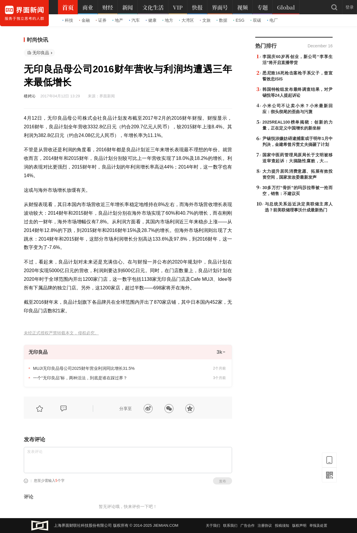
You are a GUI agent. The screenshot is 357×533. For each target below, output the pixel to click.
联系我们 (230, 525)
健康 (151, 20)
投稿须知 (282, 525)
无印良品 (40, 52)
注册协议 (265, 525)
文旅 (205, 20)
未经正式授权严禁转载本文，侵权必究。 (61, 333)
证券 (101, 20)
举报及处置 (318, 525)
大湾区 (186, 20)
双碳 (255, 20)
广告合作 (247, 525)
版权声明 (299, 525)
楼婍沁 (29, 96)
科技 (67, 20)
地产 (117, 20)
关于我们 (213, 525)
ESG (239, 20)
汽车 (134, 20)
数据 (222, 20)
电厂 (272, 20)
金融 (84, 20)
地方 (167, 20)
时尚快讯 (37, 40)
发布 (222, 481)
